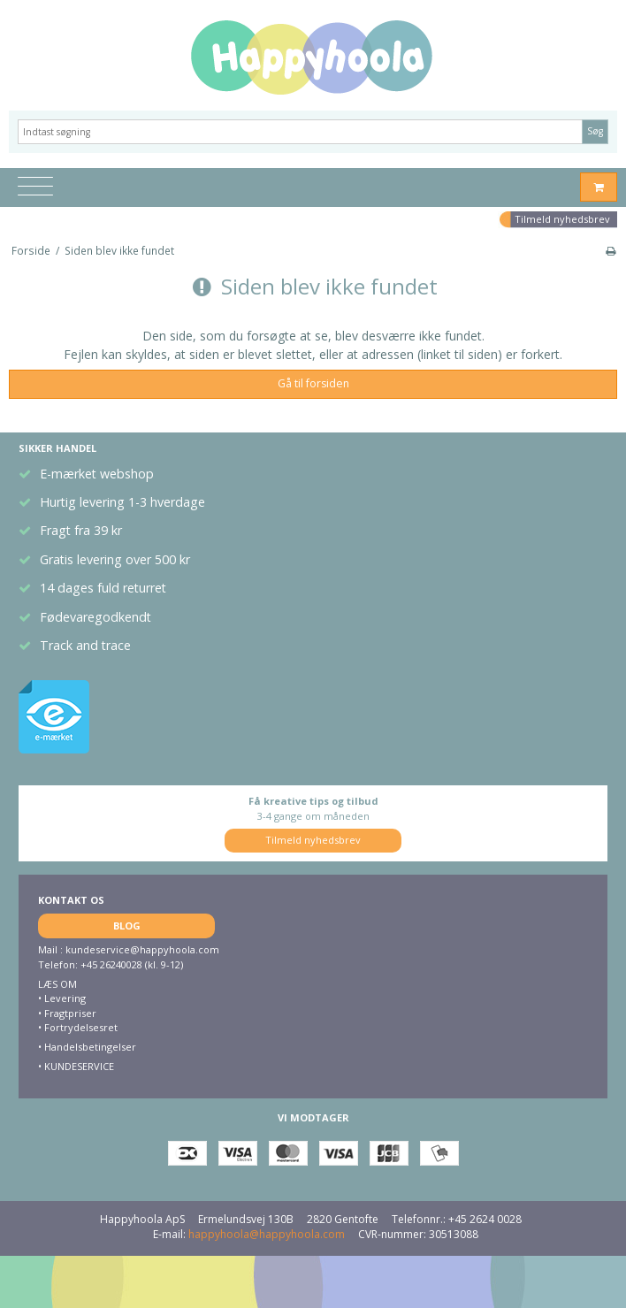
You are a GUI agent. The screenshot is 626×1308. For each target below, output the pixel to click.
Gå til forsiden (313, 383)
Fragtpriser (70, 1013)
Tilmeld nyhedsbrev (562, 219)
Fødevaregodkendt (95, 616)
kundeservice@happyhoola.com (142, 949)
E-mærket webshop (97, 473)
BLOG (127, 925)
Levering (65, 998)
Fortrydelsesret (81, 1027)
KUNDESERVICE (78, 1066)
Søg (595, 131)
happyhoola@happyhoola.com (266, 1234)
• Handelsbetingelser (87, 1046)
